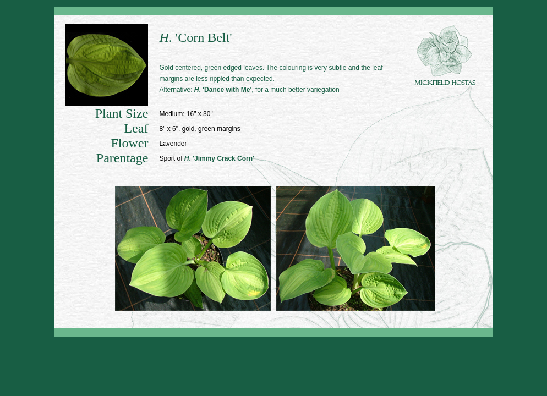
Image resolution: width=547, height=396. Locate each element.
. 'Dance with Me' (222, 90)
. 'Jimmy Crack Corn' (219, 158)
